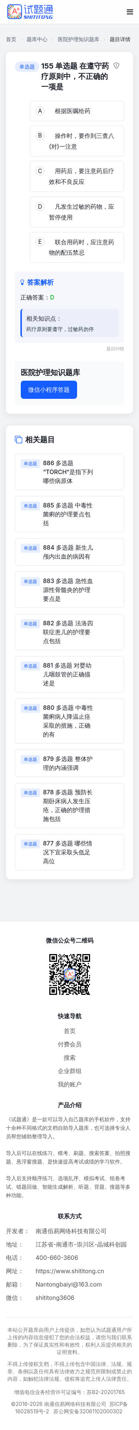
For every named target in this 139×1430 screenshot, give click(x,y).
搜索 (70, 1057)
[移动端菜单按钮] (130, 12)
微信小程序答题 (49, 389)
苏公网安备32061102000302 (87, 1411)
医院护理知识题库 (78, 39)
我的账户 (70, 1084)
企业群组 (70, 1071)
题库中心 (37, 39)
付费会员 (70, 1044)
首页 (11, 39)
